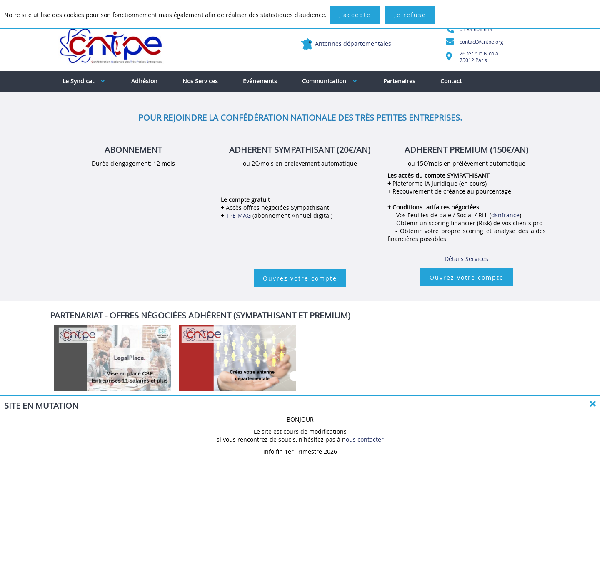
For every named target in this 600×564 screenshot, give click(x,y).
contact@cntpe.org (481, 41)
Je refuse (410, 15)
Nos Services (200, 81)
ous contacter (365, 439)
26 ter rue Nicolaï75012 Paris (480, 56)
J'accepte (355, 15)
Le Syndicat (83, 81)
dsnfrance (505, 215)
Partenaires (399, 81)
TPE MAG (239, 215)
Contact (451, 81)
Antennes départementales (353, 43)
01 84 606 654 (476, 29)
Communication (329, 81)
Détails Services (466, 259)
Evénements (260, 81)
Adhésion (144, 81)
